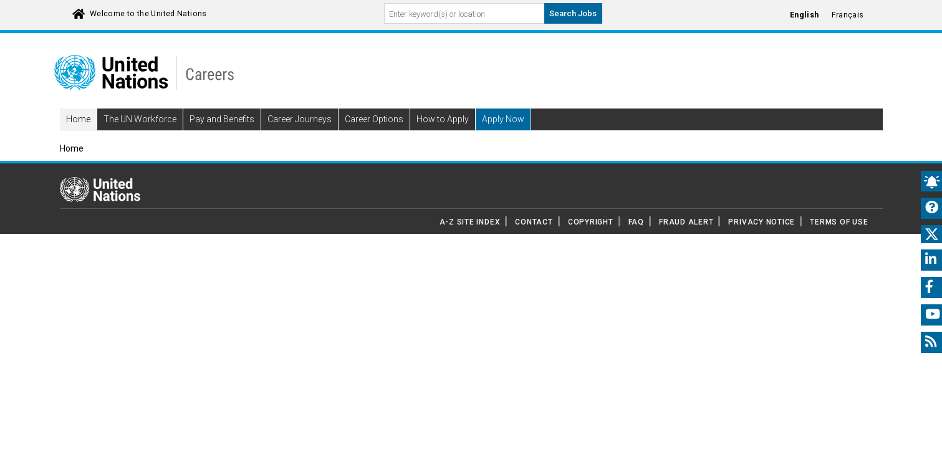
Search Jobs (573, 13)
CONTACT (533, 239)
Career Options (374, 137)
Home (78, 137)
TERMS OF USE (839, 239)
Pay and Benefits (222, 137)
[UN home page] (100, 206)
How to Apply (442, 137)
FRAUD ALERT (686, 239)
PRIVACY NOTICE (761, 239)
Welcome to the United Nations (148, 13)
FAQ (636, 239)
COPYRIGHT (590, 239)
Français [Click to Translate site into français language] (848, 15)
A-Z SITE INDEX (470, 239)
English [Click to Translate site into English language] (804, 15)
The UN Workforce (139, 137)
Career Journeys (299, 137)
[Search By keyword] (464, 13)
